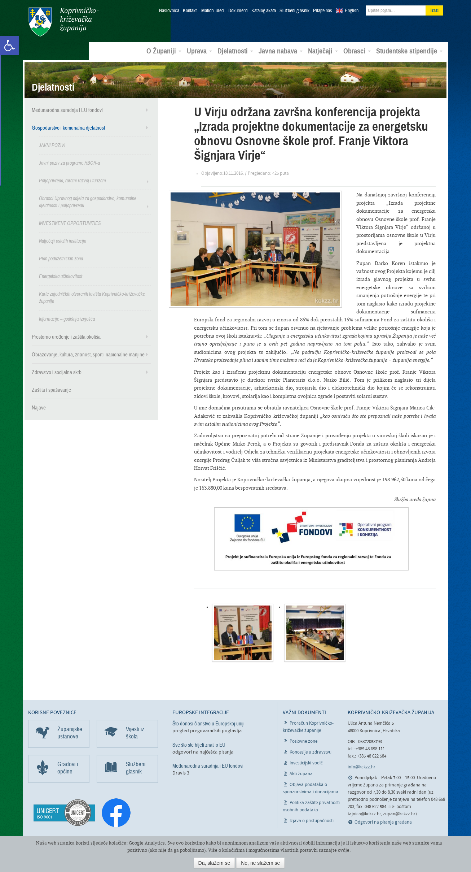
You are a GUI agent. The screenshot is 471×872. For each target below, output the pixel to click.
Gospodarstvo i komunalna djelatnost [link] (68, 127)
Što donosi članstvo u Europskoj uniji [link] (208, 723)
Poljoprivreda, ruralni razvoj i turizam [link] (72, 180)
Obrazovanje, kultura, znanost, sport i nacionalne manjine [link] (88, 354)
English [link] (351, 11)
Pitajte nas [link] (322, 11)
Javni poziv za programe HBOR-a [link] (69, 163)
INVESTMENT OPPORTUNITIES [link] (70, 223)
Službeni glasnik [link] (294, 11)
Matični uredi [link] (213, 11)
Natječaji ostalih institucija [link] (62, 241)
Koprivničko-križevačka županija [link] (63, 21)
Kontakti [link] (190, 11)
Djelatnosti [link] (235, 51)
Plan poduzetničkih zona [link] (61, 258)
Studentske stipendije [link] (409, 51)
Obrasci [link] (357, 51)
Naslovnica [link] (169, 11)
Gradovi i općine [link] (67, 767)
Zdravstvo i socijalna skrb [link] (57, 372)
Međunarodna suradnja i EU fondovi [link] (67, 109)
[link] (9, 45)
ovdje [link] (343, 850)
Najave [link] (39, 407)
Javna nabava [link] (281, 51)
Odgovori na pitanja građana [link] (383, 822)
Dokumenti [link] (238, 11)
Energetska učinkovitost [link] (60, 276)
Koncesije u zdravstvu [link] (310, 752)
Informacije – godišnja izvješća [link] (67, 319)
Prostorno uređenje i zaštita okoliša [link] (66, 336)
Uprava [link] (199, 51)
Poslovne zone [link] (303, 741)
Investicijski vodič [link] (306, 762)
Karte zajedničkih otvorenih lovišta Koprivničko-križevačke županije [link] (92, 297)
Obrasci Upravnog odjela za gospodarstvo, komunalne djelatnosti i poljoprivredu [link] (87, 201)
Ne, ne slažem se (260, 863)
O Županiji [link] (163, 51)
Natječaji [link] (323, 51)
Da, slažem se (214, 863)
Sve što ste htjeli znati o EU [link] (198, 744)
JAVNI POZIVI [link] (52, 145)
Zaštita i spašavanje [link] (51, 389)
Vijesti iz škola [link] (135, 732)
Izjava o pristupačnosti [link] (312, 820)
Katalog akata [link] (263, 11)
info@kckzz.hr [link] (361, 766)
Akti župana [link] (301, 773)
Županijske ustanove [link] (69, 732)
